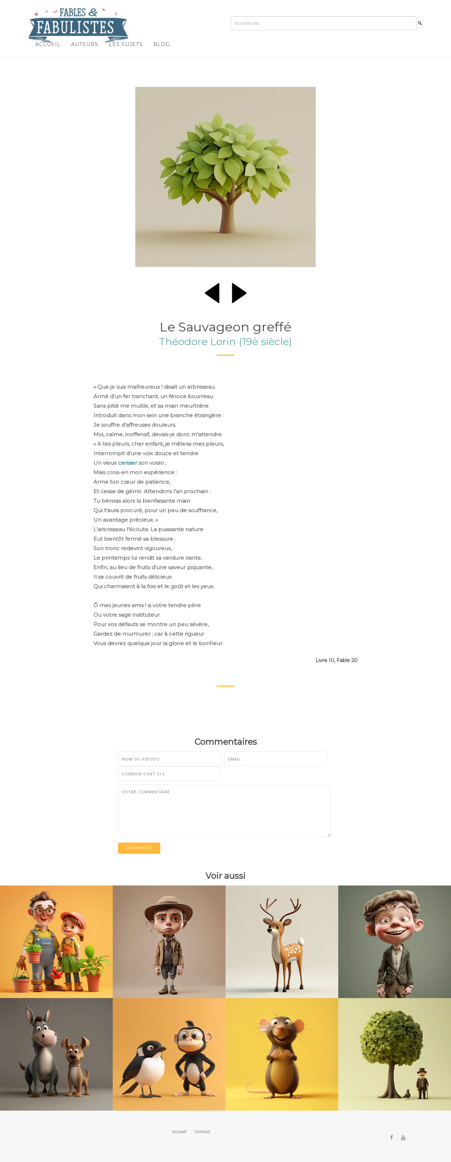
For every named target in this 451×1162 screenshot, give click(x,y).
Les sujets (126, 44)
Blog (161, 44)
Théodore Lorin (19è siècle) (225, 341)
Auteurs (84, 44)
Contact (202, 1132)
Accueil (48, 44)
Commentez (139, 848)
